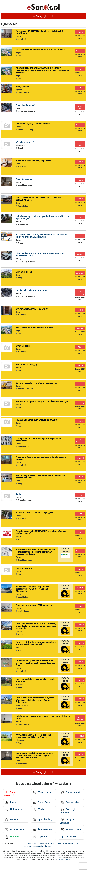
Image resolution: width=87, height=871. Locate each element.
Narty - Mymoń (22, 86)
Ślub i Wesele (42, 829)
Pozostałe (69, 836)
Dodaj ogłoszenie (43, 16)
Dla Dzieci (12, 819)
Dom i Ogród (42, 802)
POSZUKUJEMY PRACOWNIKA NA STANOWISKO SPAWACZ (41, 49)
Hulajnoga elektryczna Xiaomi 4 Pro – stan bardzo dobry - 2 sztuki (43, 717)
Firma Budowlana (24, 179)
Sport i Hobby (42, 819)
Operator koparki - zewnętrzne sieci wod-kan (36, 383)
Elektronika (13, 809)
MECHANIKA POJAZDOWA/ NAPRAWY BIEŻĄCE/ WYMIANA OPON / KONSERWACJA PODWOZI (41, 236)
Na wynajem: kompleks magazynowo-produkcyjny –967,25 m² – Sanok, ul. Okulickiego (33, 588)
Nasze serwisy (38, 846)
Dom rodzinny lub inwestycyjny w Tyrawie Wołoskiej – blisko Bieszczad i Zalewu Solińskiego (35, 700)
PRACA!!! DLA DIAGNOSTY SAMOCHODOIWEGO (36, 420)
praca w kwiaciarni (24, 568)
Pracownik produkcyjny (26, 364)
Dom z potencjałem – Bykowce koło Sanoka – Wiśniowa (36, 680)
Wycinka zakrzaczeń (25, 142)
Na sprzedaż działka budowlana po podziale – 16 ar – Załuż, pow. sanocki (36, 643)
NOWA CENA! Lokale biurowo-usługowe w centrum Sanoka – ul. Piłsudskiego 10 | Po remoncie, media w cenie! (35, 755)
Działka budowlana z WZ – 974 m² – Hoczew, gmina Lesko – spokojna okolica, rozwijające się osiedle (36, 625)
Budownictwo (70, 802)
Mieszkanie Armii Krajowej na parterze (33, 160)
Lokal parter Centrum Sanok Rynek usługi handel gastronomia (38, 439)
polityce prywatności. (65, 859)
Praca (10, 802)
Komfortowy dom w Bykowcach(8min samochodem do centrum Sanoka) (41, 476)
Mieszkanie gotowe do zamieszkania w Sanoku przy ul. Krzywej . (41, 458)
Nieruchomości (71, 792)
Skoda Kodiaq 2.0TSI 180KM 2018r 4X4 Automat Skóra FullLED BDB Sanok (40, 254)
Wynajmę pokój (23, 346)
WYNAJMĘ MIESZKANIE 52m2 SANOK (32, 309)
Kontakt (48, 846)
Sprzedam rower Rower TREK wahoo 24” (34, 605)
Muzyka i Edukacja (67, 821)
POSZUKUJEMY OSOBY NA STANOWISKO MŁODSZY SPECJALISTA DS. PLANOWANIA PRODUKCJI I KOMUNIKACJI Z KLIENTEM (42, 70)
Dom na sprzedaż (24, 272)
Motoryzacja (42, 792)
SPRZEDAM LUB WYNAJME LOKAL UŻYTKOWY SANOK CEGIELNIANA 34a (39, 199)
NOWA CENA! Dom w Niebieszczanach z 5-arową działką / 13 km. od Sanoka (34, 736)
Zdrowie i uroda (71, 829)
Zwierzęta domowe (68, 811)
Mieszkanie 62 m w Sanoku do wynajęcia (34, 512)
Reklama (27, 846)
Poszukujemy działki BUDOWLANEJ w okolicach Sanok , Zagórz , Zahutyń (41, 532)
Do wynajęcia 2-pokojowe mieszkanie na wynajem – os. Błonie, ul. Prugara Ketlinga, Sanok (35, 663)
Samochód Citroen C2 (25, 105)
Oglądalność (73, 843)
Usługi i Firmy (14, 829)
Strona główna (29, 843)
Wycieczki (40, 837)
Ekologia (12, 837)
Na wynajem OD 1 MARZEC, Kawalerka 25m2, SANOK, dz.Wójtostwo (39, 32)
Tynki (18, 494)
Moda (38, 809)
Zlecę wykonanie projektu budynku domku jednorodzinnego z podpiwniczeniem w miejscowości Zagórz (35, 551)
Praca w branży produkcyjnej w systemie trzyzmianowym (42, 401)
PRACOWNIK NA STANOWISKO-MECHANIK (34, 327)
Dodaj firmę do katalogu (47, 843)
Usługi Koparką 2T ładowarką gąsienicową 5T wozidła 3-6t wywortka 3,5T (42, 217)
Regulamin (62, 843)
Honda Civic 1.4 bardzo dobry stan (31, 290)
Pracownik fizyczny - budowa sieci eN (33, 123)
